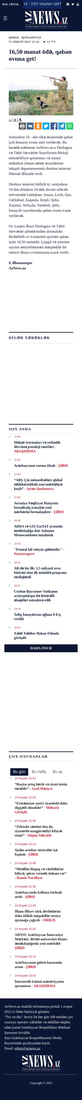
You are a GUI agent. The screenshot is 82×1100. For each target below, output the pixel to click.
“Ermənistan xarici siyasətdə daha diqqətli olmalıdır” (41, 807)
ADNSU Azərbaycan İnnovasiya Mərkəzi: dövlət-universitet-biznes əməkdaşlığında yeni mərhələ (41, 941)
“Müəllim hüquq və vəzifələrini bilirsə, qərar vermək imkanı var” (41, 873)
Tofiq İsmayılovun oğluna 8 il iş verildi (37, 617)
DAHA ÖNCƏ (41, 648)
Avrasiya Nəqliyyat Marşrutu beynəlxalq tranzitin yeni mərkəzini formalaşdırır (39, 507)
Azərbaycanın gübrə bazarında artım (38, 965)
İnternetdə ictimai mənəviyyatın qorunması (39, 984)
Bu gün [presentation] (19, 772)
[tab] (19, 772)
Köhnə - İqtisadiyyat (25, 37)
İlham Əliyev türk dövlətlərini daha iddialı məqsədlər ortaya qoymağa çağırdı (38, 916)
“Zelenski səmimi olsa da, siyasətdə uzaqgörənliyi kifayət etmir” (38, 831)
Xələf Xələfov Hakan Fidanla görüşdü (36, 635)
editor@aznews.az (27, 1048)
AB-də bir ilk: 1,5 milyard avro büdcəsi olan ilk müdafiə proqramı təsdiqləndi (40, 572)
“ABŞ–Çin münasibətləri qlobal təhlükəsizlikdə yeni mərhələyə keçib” (38, 484)
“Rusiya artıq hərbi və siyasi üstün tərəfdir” (41, 786)
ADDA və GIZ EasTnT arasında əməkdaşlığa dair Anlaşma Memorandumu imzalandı (38, 530)
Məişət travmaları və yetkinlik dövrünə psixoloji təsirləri (37, 447)
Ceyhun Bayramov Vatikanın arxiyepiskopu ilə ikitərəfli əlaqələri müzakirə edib (36, 596)
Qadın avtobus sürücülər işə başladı (36, 852)
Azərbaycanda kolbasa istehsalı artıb (38, 895)
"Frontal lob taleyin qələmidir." (39, 552)
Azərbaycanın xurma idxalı (41, 465)
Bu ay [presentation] (58, 772)
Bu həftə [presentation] (39, 772)
